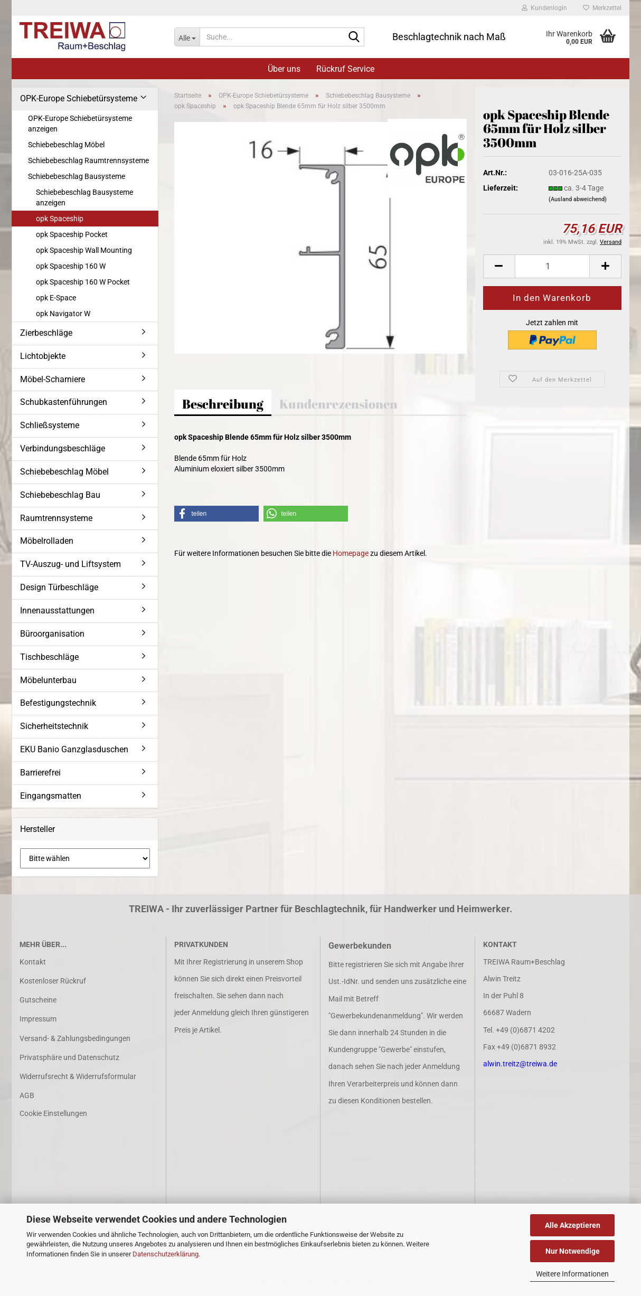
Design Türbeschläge (59, 587)
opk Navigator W (63, 313)
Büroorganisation (52, 634)
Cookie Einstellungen (53, 1113)
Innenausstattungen (57, 611)
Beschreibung (222, 403)
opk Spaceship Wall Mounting (84, 250)
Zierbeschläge (46, 333)
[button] (499, 266)
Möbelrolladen (46, 541)
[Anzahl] (552, 266)
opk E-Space (56, 298)
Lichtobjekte (42, 356)
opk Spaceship (59, 218)
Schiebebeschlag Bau (60, 495)
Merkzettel (602, 8)
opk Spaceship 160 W (71, 266)
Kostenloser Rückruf (53, 981)
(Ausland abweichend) (578, 199)
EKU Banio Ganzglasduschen (74, 749)
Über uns (284, 69)
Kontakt (33, 962)
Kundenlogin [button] (544, 8)
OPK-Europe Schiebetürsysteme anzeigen (80, 123)
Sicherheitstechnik (54, 726)
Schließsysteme (49, 425)
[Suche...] (187, 36)
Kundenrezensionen (338, 403)
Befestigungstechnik (58, 703)
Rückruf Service (345, 69)
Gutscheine (38, 1000)
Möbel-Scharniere (52, 379)
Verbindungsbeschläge (62, 448)
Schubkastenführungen (63, 402)
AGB (27, 1095)
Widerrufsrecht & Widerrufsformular (78, 1076)
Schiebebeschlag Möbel (66, 144)
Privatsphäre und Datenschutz (69, 1057)
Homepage (351, 553)
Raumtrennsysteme (56, 518)
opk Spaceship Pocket (72, 234)
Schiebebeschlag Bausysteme (76, 176)
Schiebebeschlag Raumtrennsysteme (88, 160)
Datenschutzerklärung (166, 1254)
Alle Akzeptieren (572, 1225)
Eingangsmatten (50, 796)
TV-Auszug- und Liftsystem (70, 564)
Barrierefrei (40, 773)
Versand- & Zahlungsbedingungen (75, 1038)
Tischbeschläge (49, 657)
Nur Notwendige (572, 1251)
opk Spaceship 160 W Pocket (83, 282)
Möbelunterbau (48, 680)
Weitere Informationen (572, 1274)
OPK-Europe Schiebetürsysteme (78, 98)
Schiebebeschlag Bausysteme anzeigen (84, 197)
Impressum (38, 1019)
